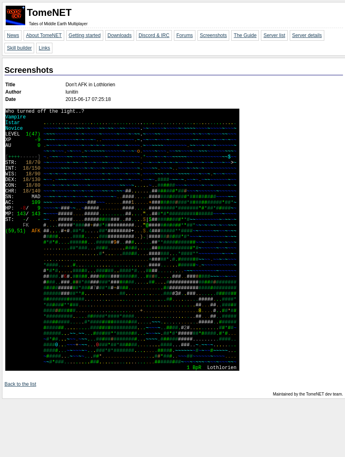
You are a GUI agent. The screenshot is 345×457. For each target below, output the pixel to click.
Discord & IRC (154, 35)
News (13, 35)
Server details (307, 35)
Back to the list (20, 440)
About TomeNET (44, 35)
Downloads (120, 35)
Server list (274, 35)
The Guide (245, 35)
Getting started (85, 35)
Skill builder (19, 48)
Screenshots (213, 35)
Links (44, 48)
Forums (184, 35)
